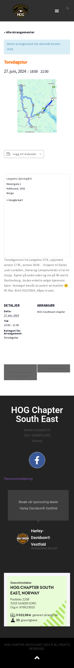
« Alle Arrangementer (19, 32)
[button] (57, 11)
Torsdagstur (11, 337)
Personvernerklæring (18, 479)
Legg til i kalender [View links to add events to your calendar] (25, 154)
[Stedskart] (37, 229)
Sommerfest (55, 368)
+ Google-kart (15, 200)
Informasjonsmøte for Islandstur (19, 374)
